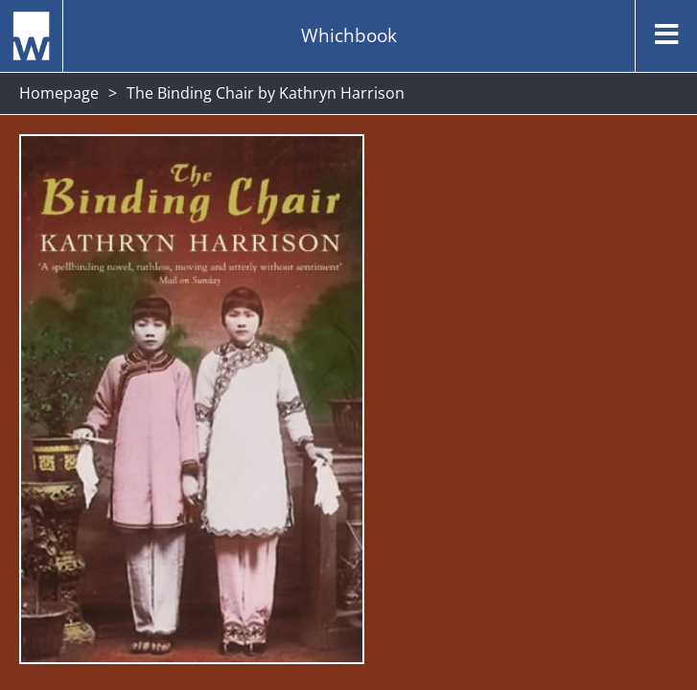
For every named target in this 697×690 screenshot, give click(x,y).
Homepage (59, 93)
